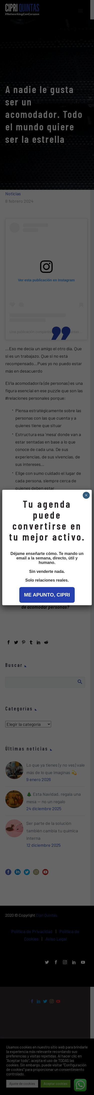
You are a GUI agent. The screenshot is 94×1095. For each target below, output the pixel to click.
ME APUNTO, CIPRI (47, 594)
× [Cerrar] (86, 495)
